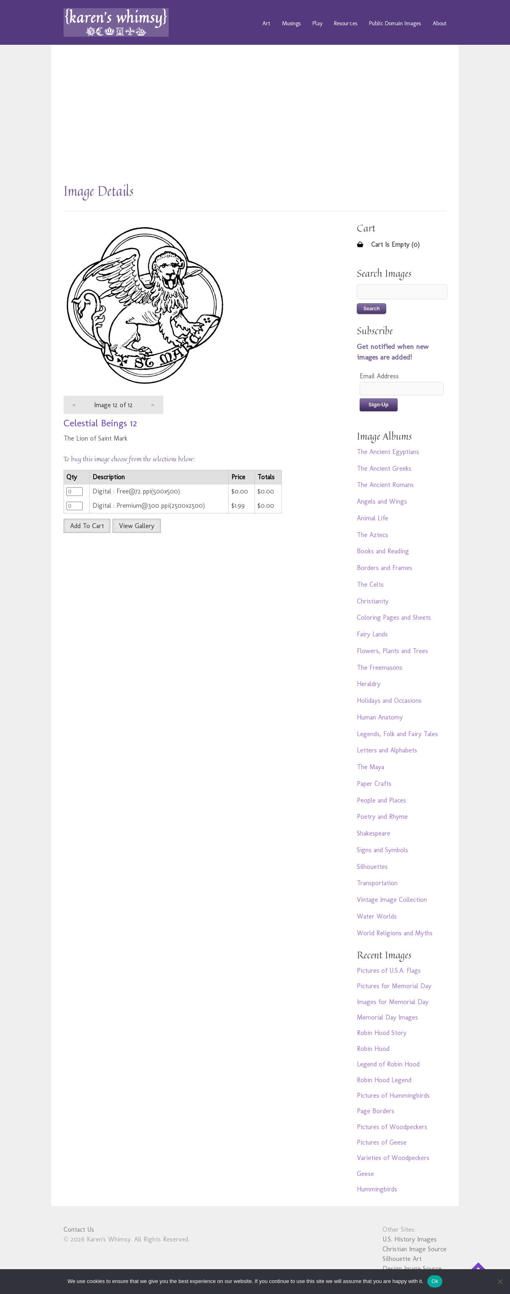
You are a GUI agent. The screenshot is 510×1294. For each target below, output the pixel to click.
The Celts (370, 584)
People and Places (381, 800)
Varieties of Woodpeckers (393, 1158)
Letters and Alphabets (387, 750)
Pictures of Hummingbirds (393, 1095)
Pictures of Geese (382, 1142)
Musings (291, 23)
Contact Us (79, 1229)
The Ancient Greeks (384, 468)
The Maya (370, 767)
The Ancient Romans (385, 485)
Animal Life (372, 518)
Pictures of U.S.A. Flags (389, 970)
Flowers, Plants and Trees (392, 651)
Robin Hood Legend (384, 1080)
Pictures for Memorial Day (394, 986)
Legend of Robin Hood (388, 1064)
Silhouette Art (402, 1259)
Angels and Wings (382, 501)
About (439, 23)
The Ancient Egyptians (388, 452)
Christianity (373, 601)
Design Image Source (412, 1268)
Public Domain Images (395, 23)
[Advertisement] (255, 118)
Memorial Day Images (387, 1017)
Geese (365, 1174)
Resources (345, 23)
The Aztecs (372, 535)
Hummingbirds (377, 1189)
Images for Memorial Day (393, 1002)
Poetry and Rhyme (382, 816)
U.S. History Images (409, 1239)
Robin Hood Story (382, 1033)
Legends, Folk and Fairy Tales (397, 734)
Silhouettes (372, 867)
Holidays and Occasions (389, 700)
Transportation (377, 883)
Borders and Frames (384, 568)
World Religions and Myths (395, 933)
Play (317, 23)
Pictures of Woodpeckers (392, 1127)
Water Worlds (377, 916)
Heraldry (368, 684)
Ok (434, 1281)
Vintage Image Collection (392, 900)
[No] (500, 1281)
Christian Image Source (414, 1249)
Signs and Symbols (382, 850)
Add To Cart (87, 526)
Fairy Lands (372, 634)
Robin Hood (373, 1049)
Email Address (379, 376)
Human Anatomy (380, 717)
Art (266, 23)
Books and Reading (383, 551)
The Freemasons (379, 667)
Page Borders (375, 1111)
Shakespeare (373, 833)
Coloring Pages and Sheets (394, 617)
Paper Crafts (374, 783)
